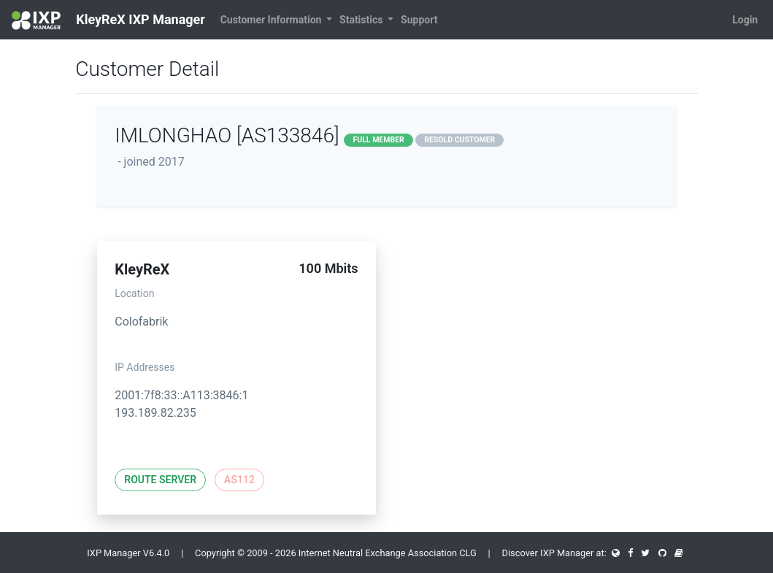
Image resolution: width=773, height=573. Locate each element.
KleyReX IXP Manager (108, 20)
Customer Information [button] (272, 20)
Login (745, 20)
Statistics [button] (362, 20)
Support (419, 20)
